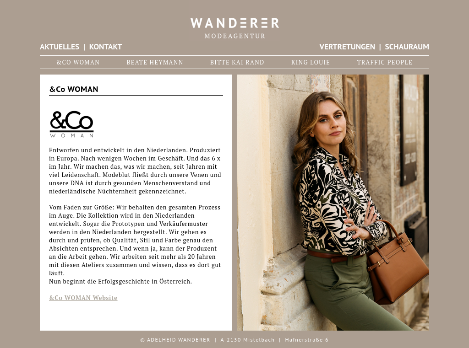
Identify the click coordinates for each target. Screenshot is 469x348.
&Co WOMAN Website (83, 298)
